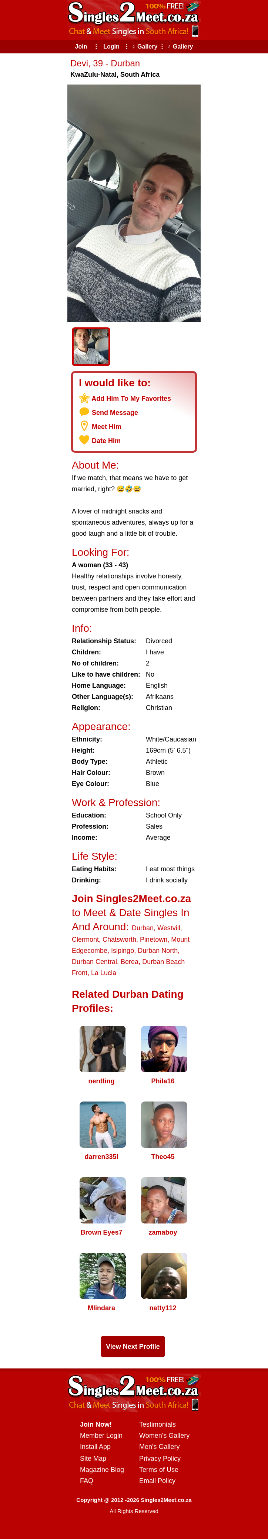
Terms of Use (158, 1469)
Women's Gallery (164, 1435)
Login (111, 46)
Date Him (106, 441)
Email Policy (157, 1480)
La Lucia (103, 973)
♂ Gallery (180, 46)
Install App (95, 1446)
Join (81, 46)
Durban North (158, 950)
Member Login (101, 1435)
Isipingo (122, 950)
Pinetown (153, 939)
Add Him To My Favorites (131, 398)
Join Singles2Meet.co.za (131, 898)
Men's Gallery (159, 1446)
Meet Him (106, 426)
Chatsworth (119, 939)
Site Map (93, 1458)
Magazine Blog (102, 1469)
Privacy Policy (160, 1458)
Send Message (115, 412)
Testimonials (157, 1424)
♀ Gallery (144, 46)
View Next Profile (133, 1346)
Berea (129, 961)
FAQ (86, 1480)
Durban (143, 928)
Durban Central (94, 961)
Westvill (168, 928)
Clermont (85, 939)
